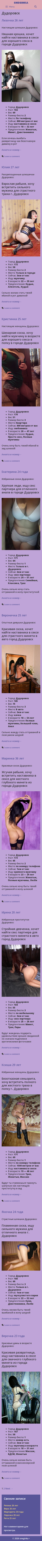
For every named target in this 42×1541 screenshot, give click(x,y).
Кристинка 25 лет (14, 319)
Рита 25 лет (10, 1518)
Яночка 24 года (12, 1212)
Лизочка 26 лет (12, 20)
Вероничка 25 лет (14, 615)
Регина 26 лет (11, 1505)
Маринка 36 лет (13, 758)
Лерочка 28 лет (12, 1515)
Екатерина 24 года (15, 472)
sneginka (21, 2)
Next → (9, 1488)
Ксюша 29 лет (11, 1065)
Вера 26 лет (10, 1508)
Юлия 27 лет (10, 167)
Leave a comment (12, 156)
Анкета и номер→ (12, 149)
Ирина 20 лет (11, 912)
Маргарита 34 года (14, 1511)
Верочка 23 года (13, 1336)
